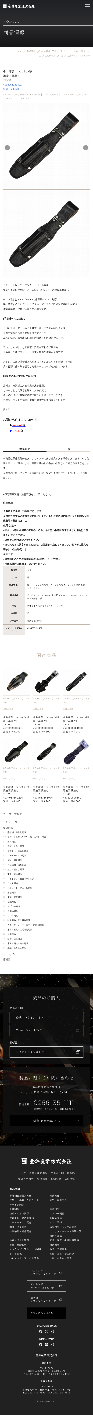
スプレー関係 (11, 906)
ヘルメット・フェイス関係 (17, 888)
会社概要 (42, 1178)
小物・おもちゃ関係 (14, 948)
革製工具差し (26, 98)
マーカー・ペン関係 (14, 855)
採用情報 (69, 1178)
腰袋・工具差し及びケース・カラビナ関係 (24, 837)
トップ (22, 1173)
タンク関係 (10, 916)
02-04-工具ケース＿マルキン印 (74, 95)
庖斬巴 (6, 959)
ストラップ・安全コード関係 (18, 878)
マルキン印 (7, 98)
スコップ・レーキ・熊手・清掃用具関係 (23, 925)
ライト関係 (10, 883)
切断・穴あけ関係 (13, 846)
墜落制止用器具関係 (14, 832)
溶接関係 (9, 892)
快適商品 (9, 934)
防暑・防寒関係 (12, 939)
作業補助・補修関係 (14, 865)
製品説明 (24, 449)
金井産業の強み (38, 1173)
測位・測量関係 (12, 860)
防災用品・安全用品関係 (16, 920)
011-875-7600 (38, 1392)
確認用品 (9, 902)
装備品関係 (10, 911)
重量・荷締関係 (12, 874)
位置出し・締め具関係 (15, 851)
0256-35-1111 (54, 1102)
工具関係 (9, 841)
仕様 (68, 449)
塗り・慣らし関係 (13, 869)
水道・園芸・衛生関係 (15, 943)
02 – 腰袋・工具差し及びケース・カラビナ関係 (21, 95)
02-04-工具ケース (50, 95)
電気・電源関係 (12, 897)
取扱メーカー (26, 1178)
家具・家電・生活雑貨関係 (17, 929)
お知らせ (56, 1178)
